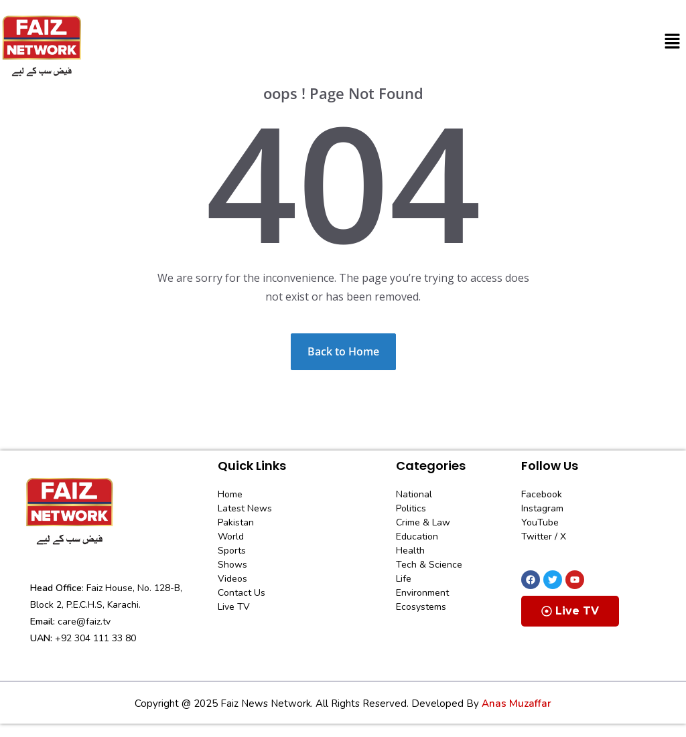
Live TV (570, 610)
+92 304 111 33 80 (95, 638)
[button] (672, 41)
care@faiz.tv (84, 621)
